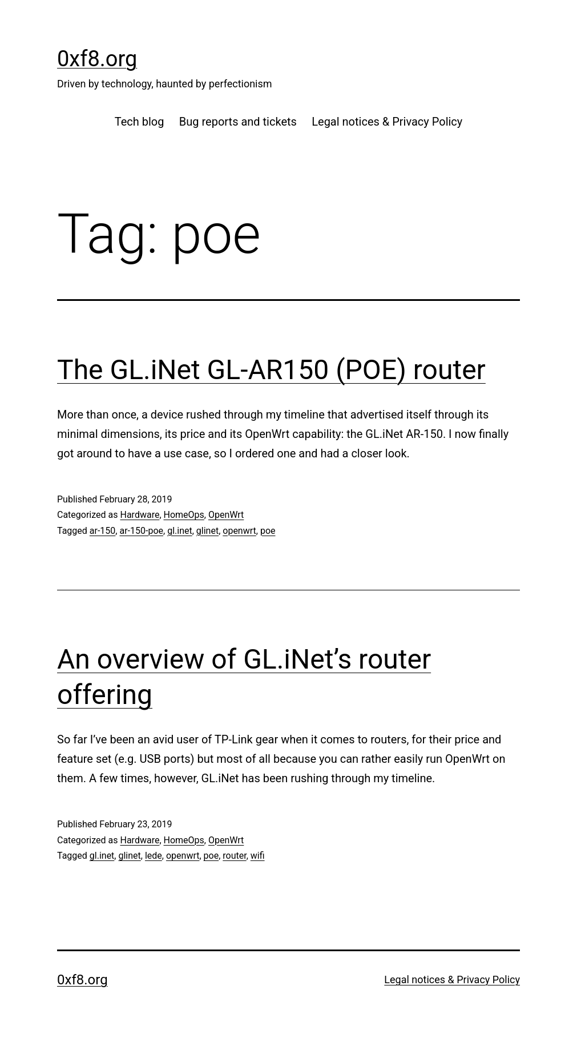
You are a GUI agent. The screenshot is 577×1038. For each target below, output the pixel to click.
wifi (258, 855)
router (234, 855)
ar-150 (103, 530)
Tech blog (139, 121)
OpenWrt (226, 514)
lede (153, 855)
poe (268, 530)
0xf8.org (97, 58)
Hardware (139, 514)
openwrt (239, 530)
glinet (207, 530)
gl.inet (179, 530)
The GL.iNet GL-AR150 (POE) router (271, 369)
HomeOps (184, 514)
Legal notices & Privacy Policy (387, 121)
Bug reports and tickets (238, 121)
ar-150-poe (141, 530)
